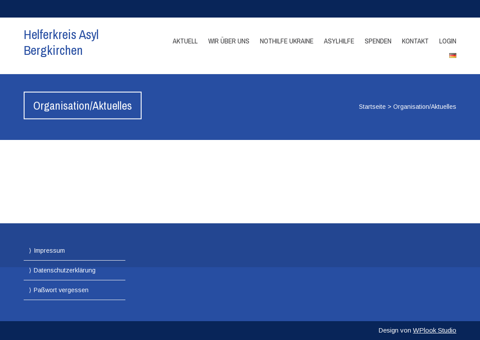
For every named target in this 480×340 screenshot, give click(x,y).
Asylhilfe (339, 41)
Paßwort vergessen (61, 289)
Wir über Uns (228, 41)
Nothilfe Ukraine (286, 41)
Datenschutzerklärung (65, 270)
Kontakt (415, 41)
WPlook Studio (434, 330)
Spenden (378, 41)
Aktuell (185, 41)
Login (447, 41)
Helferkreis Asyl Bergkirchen (61, 42)
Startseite (372, 106)
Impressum (49, 250)
